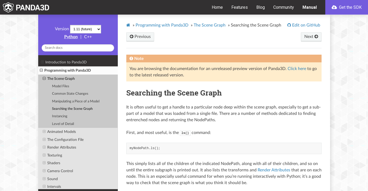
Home (217, 7)
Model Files (60, 86)
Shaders (51, 163)
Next (311, 36)
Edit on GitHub (305, 25)
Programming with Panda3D (65, 70)
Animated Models (59, 131)
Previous (140, 36)
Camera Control (58, 171)
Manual (309, 7)
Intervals (52, 186)
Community (283, 7)
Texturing (52, 155)
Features (239, 7)
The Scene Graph (59, 78)
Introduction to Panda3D (64, 62)
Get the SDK (347, 7)
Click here (297, 69)
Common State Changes (70, 94)
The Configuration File (63, 139)
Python (71, 37)
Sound (50, 179)
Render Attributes (59, 147)
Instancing (59, 116)
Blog (260, 7)
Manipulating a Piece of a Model (75, 101)
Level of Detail (63, 124)
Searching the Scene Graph (72, 109)
